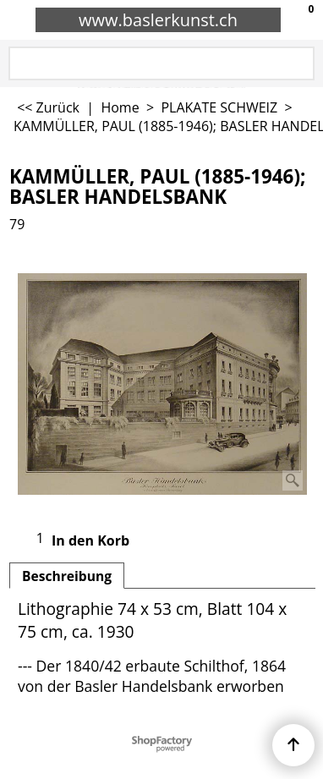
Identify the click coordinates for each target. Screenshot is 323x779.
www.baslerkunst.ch (158, 19)
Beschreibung (67, 576)
